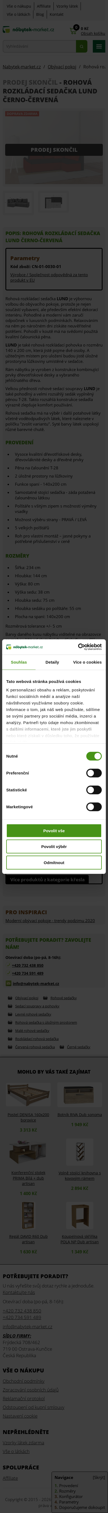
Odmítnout (54, 862)
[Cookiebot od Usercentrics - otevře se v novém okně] (78, 647)
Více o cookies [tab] (87, 662)
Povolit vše (54, 830)
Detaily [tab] (52, 662)
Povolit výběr (54, 846)
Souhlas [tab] (19, 662)
